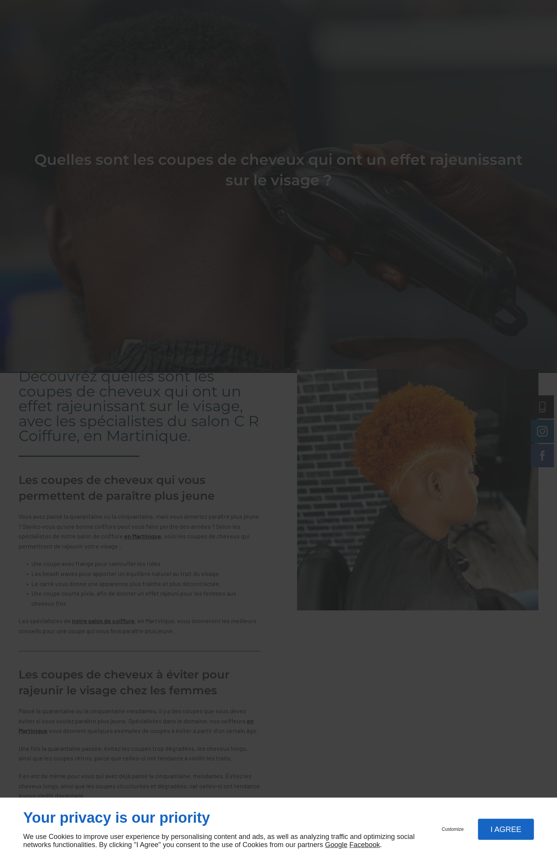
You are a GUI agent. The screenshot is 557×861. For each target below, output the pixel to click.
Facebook (364, 845)
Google (336, 845)
